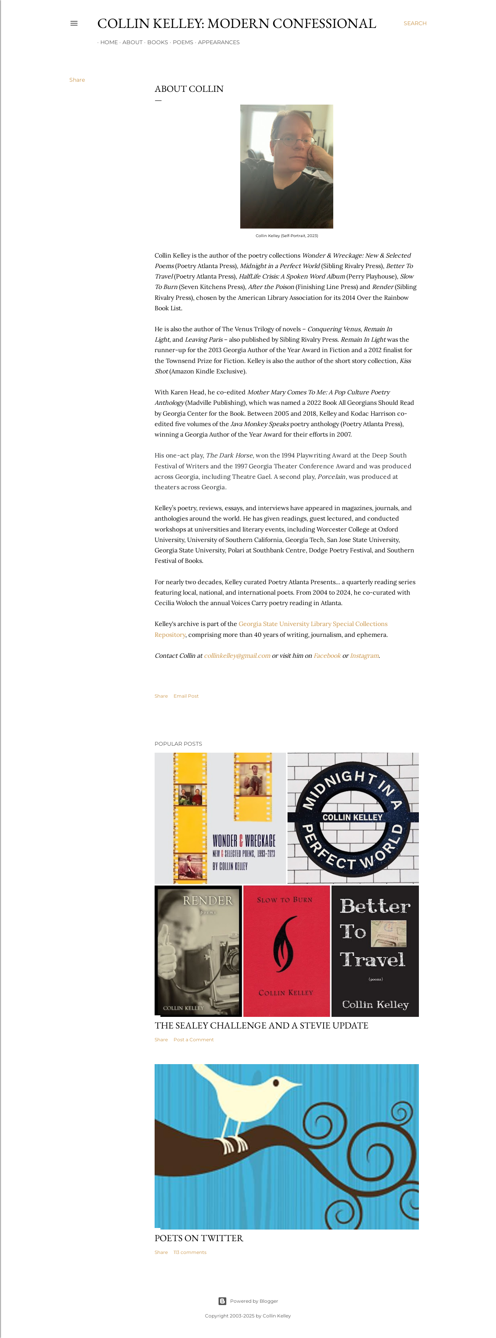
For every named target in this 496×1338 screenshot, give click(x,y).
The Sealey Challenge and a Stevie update (262, 1025)
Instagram (364, 655)
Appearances (216, 42)
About (129, 42)
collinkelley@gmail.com (237, 655)
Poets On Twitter (199, 1238)
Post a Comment (194, 1039)
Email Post (186, 696)
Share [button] (77, 79)
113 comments (190, 1252)
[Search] (415, 23)
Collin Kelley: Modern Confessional (236, 23)
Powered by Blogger (248, 1301)
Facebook (327, 655)
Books (154, 42)
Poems (180, 42)
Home (106, 42)
